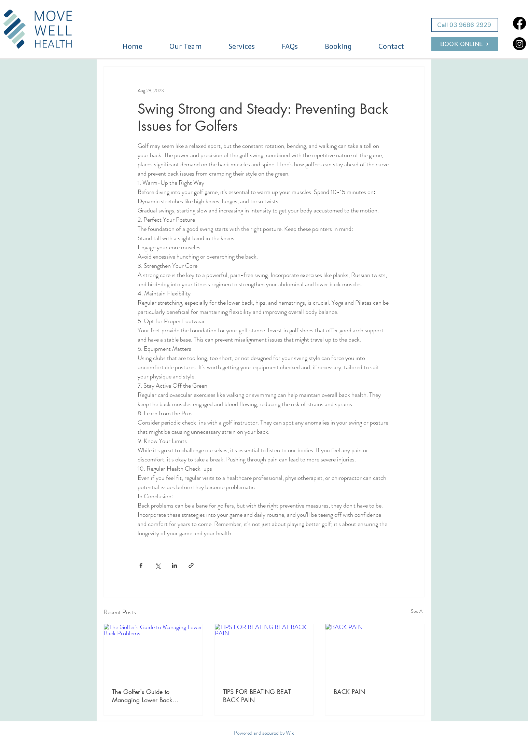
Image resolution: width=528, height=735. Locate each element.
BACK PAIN (349, 692)
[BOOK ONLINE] (464, 44)
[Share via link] (191, 565)
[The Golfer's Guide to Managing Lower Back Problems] (153, 651)
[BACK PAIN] (374, 651)
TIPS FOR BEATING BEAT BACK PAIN (257, 696)
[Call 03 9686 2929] (464, 25)
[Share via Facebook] (141, 565)
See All (418, 611)
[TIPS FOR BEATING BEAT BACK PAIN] (264, 651)
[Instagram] (519, 43)
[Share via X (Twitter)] (157, 565)
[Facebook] (519, 23)
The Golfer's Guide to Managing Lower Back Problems (142, 696)
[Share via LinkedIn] (174, 565)
